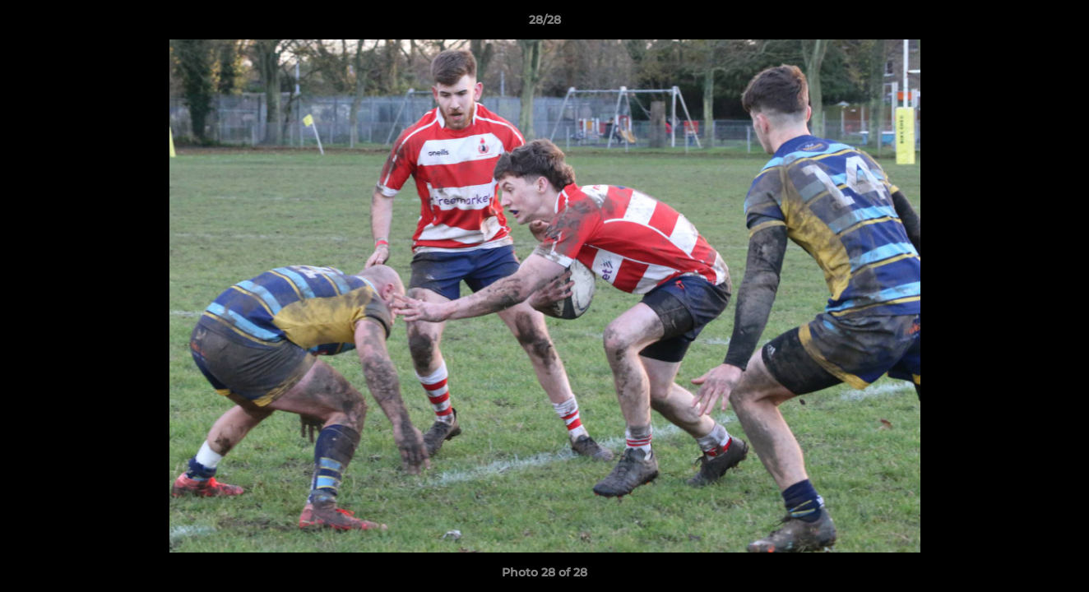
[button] (1059, 23)
